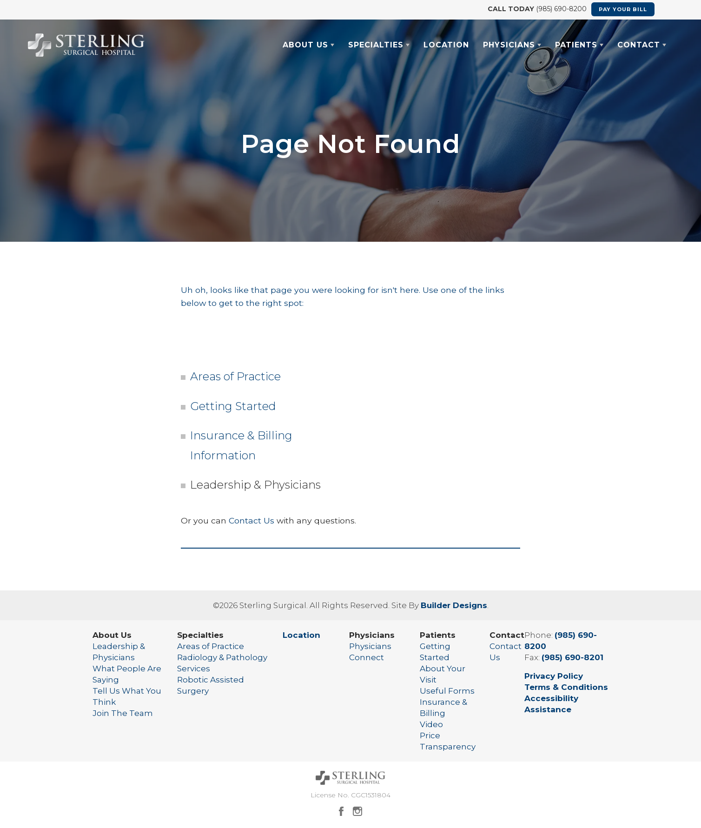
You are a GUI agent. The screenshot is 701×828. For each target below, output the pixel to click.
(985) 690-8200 (560, 9)
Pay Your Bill (623, 9)
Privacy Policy (553, 676)
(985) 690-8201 (572, 657)
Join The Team (123, 713)
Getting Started (233, 406)
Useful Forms (447, 691)
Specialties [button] (375, 44)
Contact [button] (638, 44)
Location (446, 44)
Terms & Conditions (566, 687)
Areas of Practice (235, 376)
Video (431, 724)
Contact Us (251, 520)
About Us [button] (305, 44)
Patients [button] (576, 44)
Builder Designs (454, 605)
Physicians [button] (509, 44)
